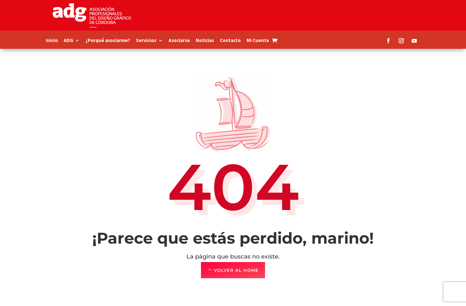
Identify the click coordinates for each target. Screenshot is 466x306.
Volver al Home (236, 270)
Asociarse (179, 40)
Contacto (230, 40)
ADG (68, 40)
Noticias (205, 40)
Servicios (146, 40)
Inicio (52, 40)
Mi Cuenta (258, 40)
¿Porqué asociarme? (107, 40)
